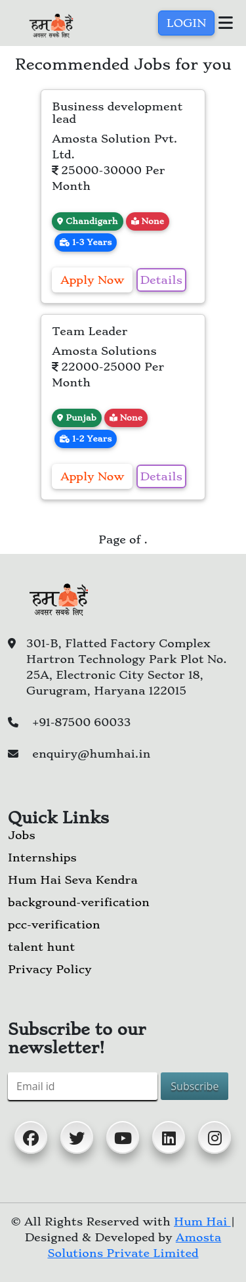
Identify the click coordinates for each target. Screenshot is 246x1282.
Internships (42, 857)
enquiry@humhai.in (91, 753)
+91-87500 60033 (81, 722)
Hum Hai (202, 1221)
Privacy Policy (49, 969)
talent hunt (41, 946)
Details (161, 279)
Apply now (92, 279)
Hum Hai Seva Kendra (73, 879)
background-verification (79, 902)
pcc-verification (54, 924)
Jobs (21, 835)
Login (186, 23)
